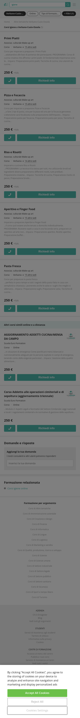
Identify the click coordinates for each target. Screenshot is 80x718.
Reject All (37, 702)
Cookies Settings (37, 710)
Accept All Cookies (37, 693)
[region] (40, 691)
